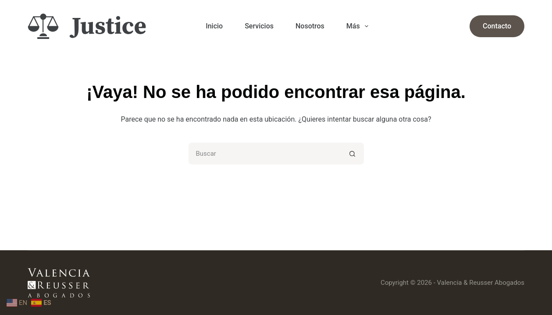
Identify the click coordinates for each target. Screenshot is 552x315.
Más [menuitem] (359, 26)
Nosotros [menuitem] (310, 26)
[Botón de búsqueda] (353, 153)
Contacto (497, 26)
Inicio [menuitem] (214, 26)
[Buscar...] (265, 153)
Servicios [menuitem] (259, 26)
